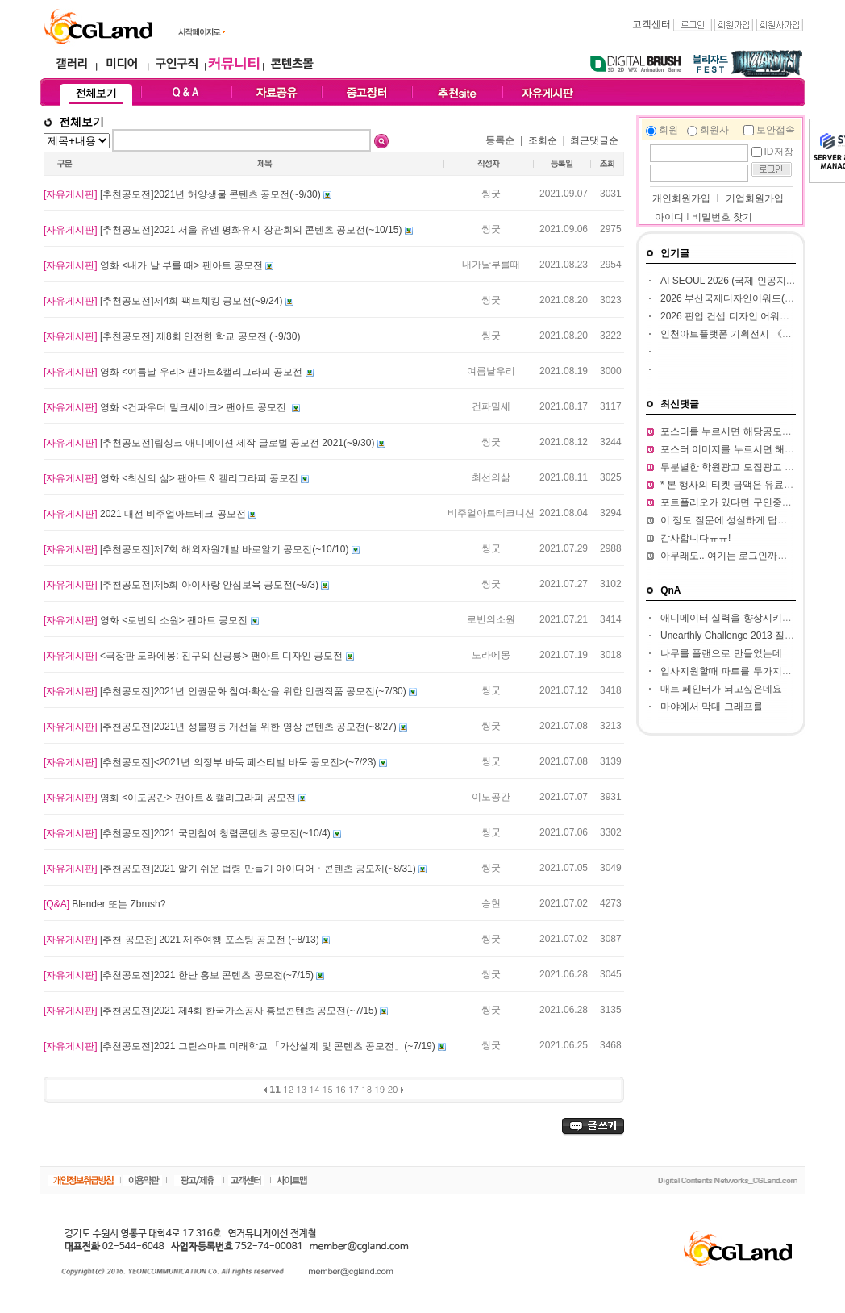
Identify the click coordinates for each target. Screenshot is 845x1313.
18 (366, 1089)
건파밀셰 (491, 406)
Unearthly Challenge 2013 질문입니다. (743, 635)
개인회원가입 (680, 198)
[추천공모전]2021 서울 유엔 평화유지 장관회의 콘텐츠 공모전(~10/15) (224, 230)
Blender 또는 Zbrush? (104, 904)
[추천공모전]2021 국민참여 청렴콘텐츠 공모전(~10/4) (188, 833)
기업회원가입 (755, 198)
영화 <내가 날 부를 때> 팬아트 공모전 (154, 265)
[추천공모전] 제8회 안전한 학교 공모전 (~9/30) (172, 336)
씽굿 (491, 193)
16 (340, 1089)
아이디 (669, 217)
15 (328, 1089)
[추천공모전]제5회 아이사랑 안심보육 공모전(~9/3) (182, 584)
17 (353, 1089)
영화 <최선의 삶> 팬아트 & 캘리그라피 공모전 (172, 478)
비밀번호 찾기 (722, 217)
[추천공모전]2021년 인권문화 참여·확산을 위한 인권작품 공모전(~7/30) (226, 691)
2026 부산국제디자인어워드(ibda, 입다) (745, 298)
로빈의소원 (491, 619)
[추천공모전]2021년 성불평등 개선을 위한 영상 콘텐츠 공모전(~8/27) (221, 726)
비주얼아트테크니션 (491, 513)
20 (393, 1089)
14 (315, 1089)
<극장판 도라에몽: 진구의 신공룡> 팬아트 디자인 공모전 (195, 655)
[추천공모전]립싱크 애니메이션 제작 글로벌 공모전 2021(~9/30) (210, 442)
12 (288, 1089)
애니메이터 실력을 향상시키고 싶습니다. (747, 617)
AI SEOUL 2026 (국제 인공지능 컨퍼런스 (748, 280)
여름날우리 (491, 371)
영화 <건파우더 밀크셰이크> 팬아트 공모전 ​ (168, 407)
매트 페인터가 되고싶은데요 (721, 688)
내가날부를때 (491, 264)
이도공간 (491, 796)
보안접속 (775, 129)
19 (379, 1089)
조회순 (542, 140)
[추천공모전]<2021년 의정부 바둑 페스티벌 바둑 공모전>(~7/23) (211, 762)
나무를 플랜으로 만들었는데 (721, 653)
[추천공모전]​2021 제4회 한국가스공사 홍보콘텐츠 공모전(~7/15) (212, 1010)
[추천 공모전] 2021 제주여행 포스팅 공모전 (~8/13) (183, 939)
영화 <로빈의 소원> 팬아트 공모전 (147, 620)
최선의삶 (491, 477)
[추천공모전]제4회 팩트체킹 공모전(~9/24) (164, 300)
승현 (491, 903)
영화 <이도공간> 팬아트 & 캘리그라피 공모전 (171, 797)
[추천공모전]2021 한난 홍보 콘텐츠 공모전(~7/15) (180, 975)
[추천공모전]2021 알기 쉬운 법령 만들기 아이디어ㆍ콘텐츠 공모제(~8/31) (231, 868)
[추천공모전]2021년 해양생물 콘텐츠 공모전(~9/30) (183, 194)
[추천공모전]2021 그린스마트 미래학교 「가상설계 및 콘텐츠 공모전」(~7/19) (241, 1046)
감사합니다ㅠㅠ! (695, 538)
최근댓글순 (594, 140)
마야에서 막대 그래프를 (711, 706)
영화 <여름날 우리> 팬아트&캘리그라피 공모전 (175, 371)
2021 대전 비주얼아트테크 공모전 (146, 513)
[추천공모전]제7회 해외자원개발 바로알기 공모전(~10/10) (198, 549)
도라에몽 (491, 655)
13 (301, 1089)
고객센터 (651, 24)
